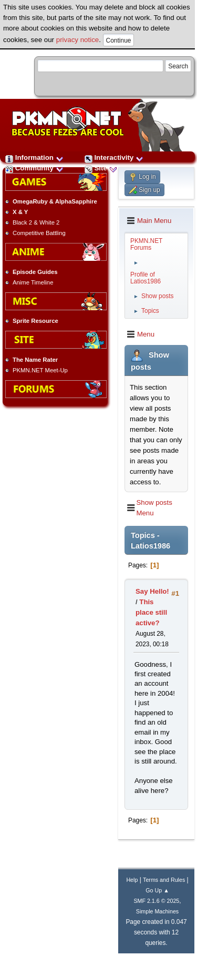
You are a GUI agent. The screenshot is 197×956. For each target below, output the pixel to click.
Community (34, 168)
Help (132, 880)
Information (34, 157)
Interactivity (114, 157)
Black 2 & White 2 (36, 222)
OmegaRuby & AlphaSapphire (55, 201)
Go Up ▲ (157, 890)
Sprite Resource (35, 321)
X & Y (20, 212)
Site (101, 168)
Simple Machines (157, 911)
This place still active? (151, 612)
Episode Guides (35, 272)
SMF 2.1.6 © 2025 (156, 901)
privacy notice (77, 40)
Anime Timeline (33, 282)
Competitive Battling (39, 233)
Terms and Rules (164, 880)
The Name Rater (35, 360)
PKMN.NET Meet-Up (40, 370)
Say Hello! (152, 591)
